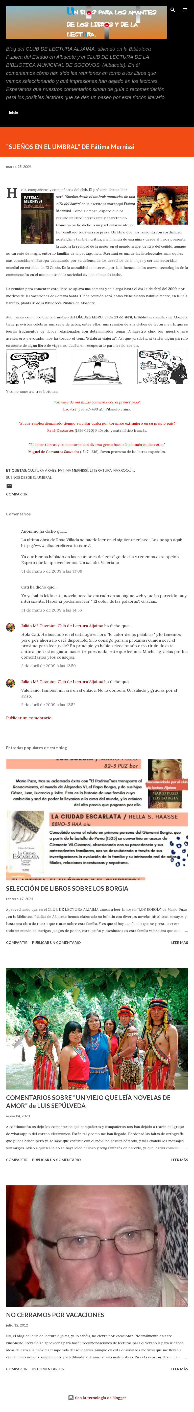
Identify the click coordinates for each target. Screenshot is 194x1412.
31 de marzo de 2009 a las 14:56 (51, 610)
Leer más (179, 942)
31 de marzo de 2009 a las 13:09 (51, 571)
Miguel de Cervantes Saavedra (53, 451)
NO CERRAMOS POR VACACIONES (55, 1314)
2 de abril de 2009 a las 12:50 (48, 665)
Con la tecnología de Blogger (97, 1397)
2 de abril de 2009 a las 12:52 (48, 704)
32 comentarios (48, 1369)
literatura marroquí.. (112, 470)
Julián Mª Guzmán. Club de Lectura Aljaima (62, 625)
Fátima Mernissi (73, 470)
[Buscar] (173, 9)
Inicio (13, 112)
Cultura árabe (42, 470)
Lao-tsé (70, 409)
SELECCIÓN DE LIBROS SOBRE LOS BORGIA (67, 888)
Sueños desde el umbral (29, 477)
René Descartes (60, 430)
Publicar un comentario (29, 717)
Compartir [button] (17, 494)
